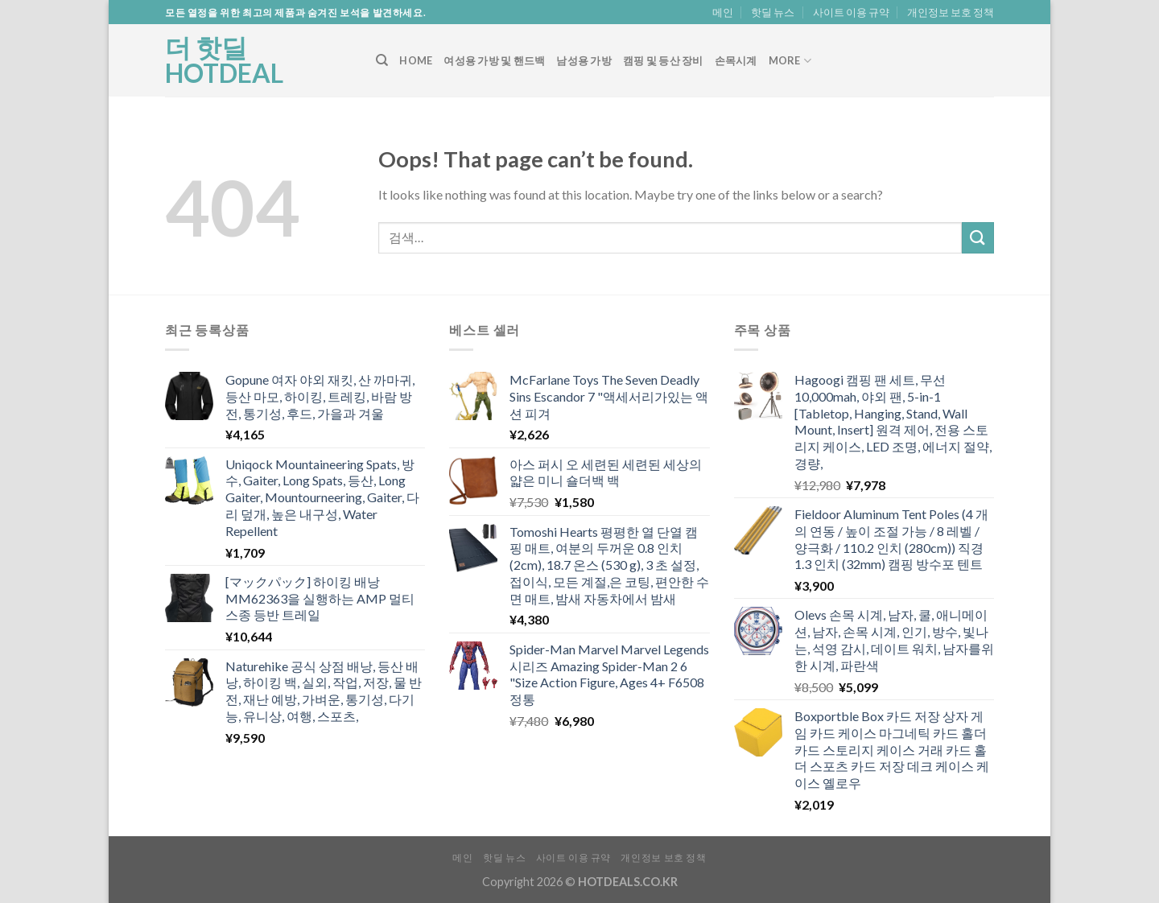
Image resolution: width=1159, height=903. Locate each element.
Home (415, 60)
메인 (722, 12)
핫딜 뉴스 (772, 12)
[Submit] (978, 238)
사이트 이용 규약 (851, 12)
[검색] (382, 60)
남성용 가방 (584, 60)
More (790, 60)
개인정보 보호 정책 (950, 12)
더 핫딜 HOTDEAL (224, 60)
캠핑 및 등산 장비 (663, 60)
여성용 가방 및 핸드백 (494, 60)
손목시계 (736, 60)
